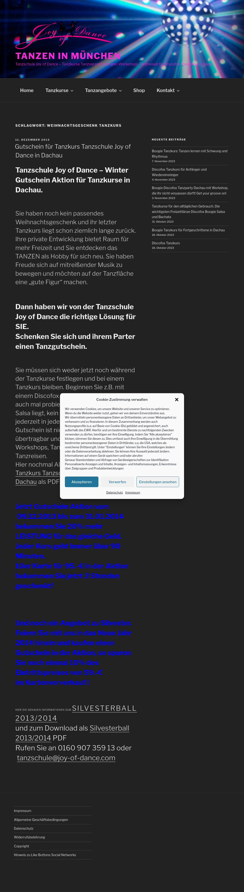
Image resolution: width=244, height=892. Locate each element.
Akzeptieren (82, 482)
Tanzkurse (59, 90)
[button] (176, 399)
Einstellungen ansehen (158, 482)
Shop (139, 90)
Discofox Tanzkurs (166, 243)
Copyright (21, 846)
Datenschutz (114, 492)
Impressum (132, 492)
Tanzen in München (68, 56)
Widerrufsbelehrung (29, 837)
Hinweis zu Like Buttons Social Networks (45, 855)
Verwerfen (117, 482)
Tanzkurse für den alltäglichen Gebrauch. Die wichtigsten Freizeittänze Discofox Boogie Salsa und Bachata (188, 211)
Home (27, 90)
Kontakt (169, 90)
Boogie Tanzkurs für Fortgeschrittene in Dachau (188, 230)
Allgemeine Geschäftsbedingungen (41, 820)
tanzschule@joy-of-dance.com (66, 757)
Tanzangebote (104, 90)
